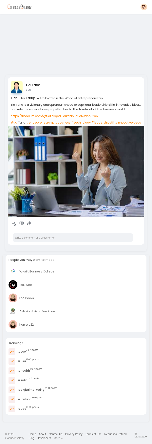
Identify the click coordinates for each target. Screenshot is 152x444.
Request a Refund (115, 434)
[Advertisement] (76, 43)
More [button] (58, 438)
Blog (31, 438)
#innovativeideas (128, 122)
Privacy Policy (74, 434)
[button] (144, 7)
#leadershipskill (102, 122)
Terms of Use (93, 434)
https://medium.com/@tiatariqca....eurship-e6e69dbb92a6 (54, 116)
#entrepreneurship (40, 122)
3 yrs (28, 90)
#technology (81, 122)
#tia (14, 122)
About (42, 434)
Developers (44, 438)
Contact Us (55, 434)
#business (62, 122)
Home (32, 434)
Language (140, 435)
